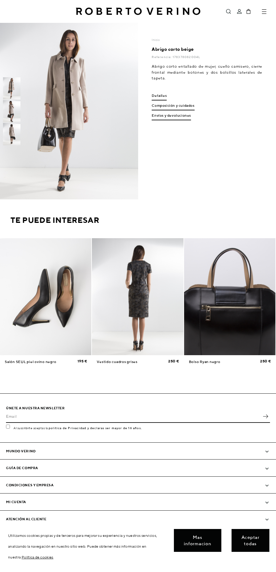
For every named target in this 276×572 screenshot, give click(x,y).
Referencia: (162, 57)
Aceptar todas (250, 540)
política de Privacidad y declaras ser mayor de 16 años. (95, 428)
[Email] (133, 416)
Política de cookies (37, 557)
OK (265, 416)
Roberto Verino (138, 11)
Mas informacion (197, 540)
